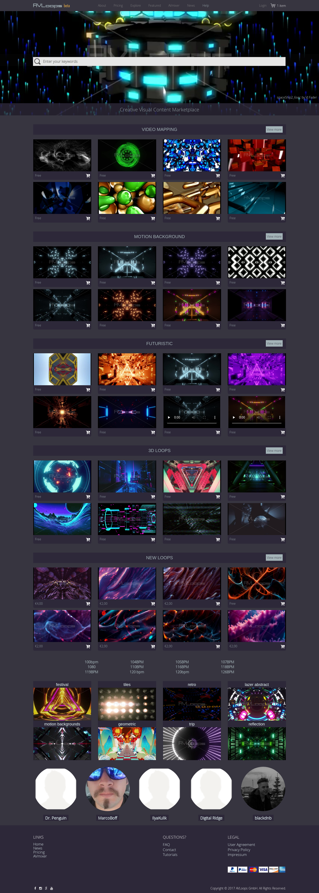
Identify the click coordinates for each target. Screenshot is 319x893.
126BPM (227, 672)
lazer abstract (257, 684)
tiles (127, 684)
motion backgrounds (62, 724)
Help (208, 5)
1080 (91, 666)
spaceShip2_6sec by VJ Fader (297, 97)
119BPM (91, 672)
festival (62, 684)
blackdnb (263, 818)
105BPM (182, 662)
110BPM (137, 666)
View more (274, 129)
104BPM (137, 662)
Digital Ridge (211, 818)
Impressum (237, 854)
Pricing (116, 5)
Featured (154, 5)
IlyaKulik (159, 818)
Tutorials (170, 858)
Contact (169, 853)
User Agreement (241, 844)
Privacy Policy (239, 849)
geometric (127, 724)
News (192, 5)
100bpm (91, 662)
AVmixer (174, 5)
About (99, 5)
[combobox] (160, 57)
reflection (257, 724)
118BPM (227, 666)
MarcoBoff (107, 818)
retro (192, 684)
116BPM (182, 666)
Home (38, 844)
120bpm (182, 672)
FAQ (166, 849)
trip (192, 724)
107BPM (227, 662)
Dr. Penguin (55, 818)
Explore (135, 5)
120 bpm (137, 672)
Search (38, 57)
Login (262, 5)
